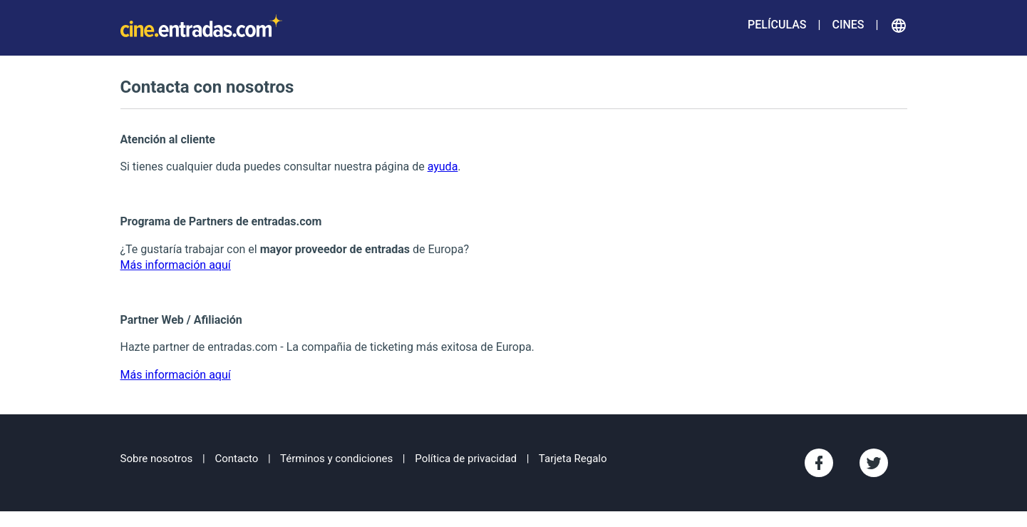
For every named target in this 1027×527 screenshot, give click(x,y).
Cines (848, 24)
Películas (777, 24)
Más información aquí (175, 265)
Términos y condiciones (336, 458)
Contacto (236, 458)
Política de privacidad (466, 458)
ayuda (443, 166)
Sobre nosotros (156, 458)
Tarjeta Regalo (573, 458)
